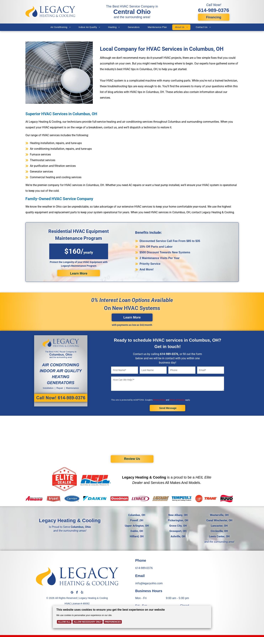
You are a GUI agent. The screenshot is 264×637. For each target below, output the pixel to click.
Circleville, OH (219, 531)
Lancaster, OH (219, 525)
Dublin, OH (136, 531)
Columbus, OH (136, 515)
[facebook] (77, 593)
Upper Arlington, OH (137, 525)
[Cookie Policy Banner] (132, 617)
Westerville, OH (219, 515)
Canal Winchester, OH (219, 520)
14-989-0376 (169, 354)
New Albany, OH (178, 515)
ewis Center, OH (220, 536)
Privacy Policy (160, 400)
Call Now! (213, 5)
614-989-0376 (213, 10)
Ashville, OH (178, 536)
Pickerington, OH (178, 520)
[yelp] (82, 593)
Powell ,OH (136, 520)
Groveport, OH (177, 531)
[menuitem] (61, 27)
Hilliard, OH (137, 536)
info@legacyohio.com (148, 583)
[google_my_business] (72, 593)
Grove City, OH (178, 525)
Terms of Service (178, 400)
